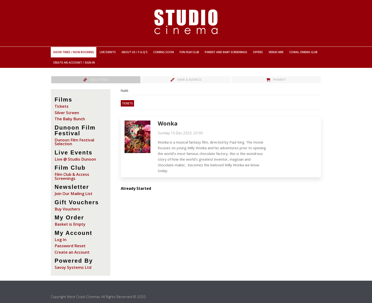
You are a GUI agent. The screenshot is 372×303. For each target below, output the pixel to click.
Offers (258, 52)
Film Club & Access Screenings (72, 176)
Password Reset (70, 245)
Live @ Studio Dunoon (75, 159)
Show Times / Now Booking (73, 52)
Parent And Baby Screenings (226, 52)
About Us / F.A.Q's (134, 52)
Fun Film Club (189, 52)
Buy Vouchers (67, 209)
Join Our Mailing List (74, 193)
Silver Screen (67, 112)
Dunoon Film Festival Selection (74, 142)
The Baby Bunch (70, 118)
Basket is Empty (70, 224)
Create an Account (72, 252)
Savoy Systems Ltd (73, 267)
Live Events (108, 52)
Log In (60, 239)
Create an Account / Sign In (74, 63)
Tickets (62, 106)
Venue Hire (276, 52)
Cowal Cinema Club (303, 52)
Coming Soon (163, 52)
